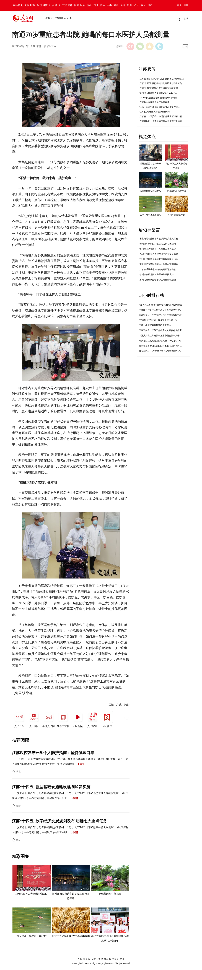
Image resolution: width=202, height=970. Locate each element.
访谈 (95, 5)
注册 (185, 5)
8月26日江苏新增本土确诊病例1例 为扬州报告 (160, 304)
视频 (129, 5)
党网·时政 (30, 5)
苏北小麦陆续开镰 (176, 214)
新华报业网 (50, 46)
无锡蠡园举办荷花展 (110, 893)
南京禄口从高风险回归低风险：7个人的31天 (160, 341)
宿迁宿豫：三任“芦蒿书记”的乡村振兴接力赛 (160, 315)
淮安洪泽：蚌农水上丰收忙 (31, 936)
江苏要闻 (147, 68)
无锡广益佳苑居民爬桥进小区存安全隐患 (158, 254)
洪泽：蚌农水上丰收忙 (150, 214)
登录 (179, 5)
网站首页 (18, 5)
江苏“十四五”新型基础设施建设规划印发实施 (51, 787)
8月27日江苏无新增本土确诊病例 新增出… (159, 97)
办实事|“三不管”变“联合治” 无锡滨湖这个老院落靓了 (164, 351)
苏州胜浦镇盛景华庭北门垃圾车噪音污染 (158, 259)
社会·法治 (54, 5)
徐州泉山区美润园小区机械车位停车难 (157, 249)
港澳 (116, 5)
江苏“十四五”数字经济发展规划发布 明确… (159, 88)
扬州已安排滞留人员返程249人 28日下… (158, 93)
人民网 (47, 18)
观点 (89, 5)
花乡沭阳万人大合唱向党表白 (31, 893)
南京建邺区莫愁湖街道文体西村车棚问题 (158, 264)
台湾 (122, 5)
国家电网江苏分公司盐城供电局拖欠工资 (158, 238)
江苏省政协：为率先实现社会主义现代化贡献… (161, 121)
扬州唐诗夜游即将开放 (150, 191)
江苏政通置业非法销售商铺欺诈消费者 (157, 269)
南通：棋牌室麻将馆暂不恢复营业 (155, 325)
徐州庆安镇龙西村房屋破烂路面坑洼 (156, 274)
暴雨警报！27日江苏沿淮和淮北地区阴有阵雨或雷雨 (163, 346)
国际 (102, 5)
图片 (136, 5)
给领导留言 (149, 230)
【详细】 (82, 764)
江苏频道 (59, 18)
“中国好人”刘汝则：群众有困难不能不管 (158, 320)
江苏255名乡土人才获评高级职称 (154, 112)
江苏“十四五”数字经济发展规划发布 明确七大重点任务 (59, 821)
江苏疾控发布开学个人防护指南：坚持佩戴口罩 (53, 752)
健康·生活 (79, 5)
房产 (149, 5)
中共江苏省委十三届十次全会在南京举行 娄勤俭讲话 (164, 310)
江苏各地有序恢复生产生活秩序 (154, 102)
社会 (69, 18)
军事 (109, 5)
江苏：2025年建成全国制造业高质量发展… (159, 107)
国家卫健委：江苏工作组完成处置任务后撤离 (160, 330)
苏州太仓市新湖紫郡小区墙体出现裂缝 (157, 279)
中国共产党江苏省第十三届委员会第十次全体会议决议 (164, 335)
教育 (143, 5)
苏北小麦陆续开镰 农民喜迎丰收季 (71, 936)
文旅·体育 (67, 5)
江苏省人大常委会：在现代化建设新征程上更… (161, 116)
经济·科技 (42, 5)
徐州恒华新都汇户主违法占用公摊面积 (157, 244)
